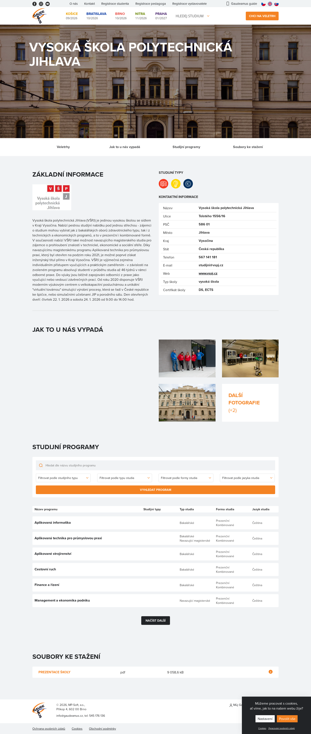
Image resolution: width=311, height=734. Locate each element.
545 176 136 (97, 715)
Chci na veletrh (262, 16)
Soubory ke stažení (248, 146)
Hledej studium (189, 16)
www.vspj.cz (208, 273)
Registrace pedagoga (150, 3)
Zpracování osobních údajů (281, 728)
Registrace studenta (115, 3)
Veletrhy (63, 146)
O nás (74, 3)
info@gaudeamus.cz (69, 715)
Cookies (262, 728)
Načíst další (156, 620)
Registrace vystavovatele (189, 3)
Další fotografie (250, 402)
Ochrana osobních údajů (48, 728)
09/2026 (72, 15)
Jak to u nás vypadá (124, 146)
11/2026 (141, 15)
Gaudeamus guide (242, 3)
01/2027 (161, 15)
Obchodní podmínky (102, 728)
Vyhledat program (155, 490)
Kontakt (89, 3)
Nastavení (265, 718)
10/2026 (96, 15)
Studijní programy (186, 146)
